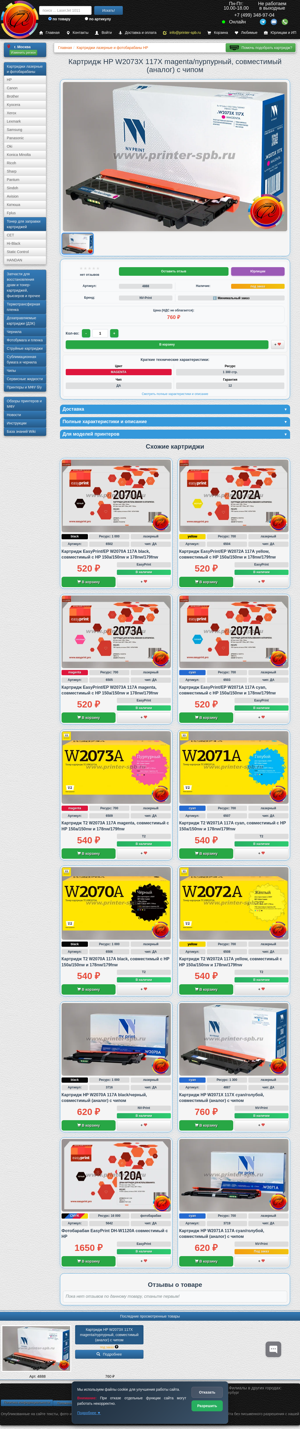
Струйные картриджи (25, 348)
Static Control (18, 252)
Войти (103, 32)
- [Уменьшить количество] (86, 333)
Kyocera (13, 105)
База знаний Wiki (21, 431)
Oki (9, 146)
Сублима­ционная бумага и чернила (22, 359)
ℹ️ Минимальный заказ (231, 298)
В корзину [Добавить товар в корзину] (167, 344)
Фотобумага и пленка (25, 340)
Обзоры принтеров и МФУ (24, 404)
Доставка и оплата (137, 32)
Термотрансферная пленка (23, 307)
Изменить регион (23, 52)
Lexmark (14, 121)
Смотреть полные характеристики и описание (175, 394)
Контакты (77, 32)
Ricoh (11, 163)
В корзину (88, 582)
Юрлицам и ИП (280, 32)
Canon (12, 88)
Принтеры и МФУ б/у (24, 387)
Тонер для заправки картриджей (23, 224)
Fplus (11, 213)
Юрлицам (257, 271)
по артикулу (98, 19)
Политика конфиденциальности (27, 1402)
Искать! (108, 10)
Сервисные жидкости (25, 379)
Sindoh (12, 188)
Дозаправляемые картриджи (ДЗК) (21, 320)
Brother (13, 96)
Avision (13, 196)
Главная (49, 32)
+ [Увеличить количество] (114, 333)
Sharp (11, 171)
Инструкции (17, 423)
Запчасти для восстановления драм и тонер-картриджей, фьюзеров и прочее (23, 285)
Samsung (14, 130)
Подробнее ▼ (89, 1413)
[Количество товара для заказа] (100, 333)
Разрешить (207, 1406)
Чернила (14, 332)
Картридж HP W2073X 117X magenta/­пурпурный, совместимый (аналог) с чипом (109, 1334)
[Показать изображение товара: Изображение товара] (77, 243)
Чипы (11, 370)
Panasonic (15, 138)
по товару (59, 19)
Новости (14, 415)
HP (9, 80)
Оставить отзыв (173, 271)
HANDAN (14, 260)
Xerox (11, 113)
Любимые (246, 32)
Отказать (207, 1392)
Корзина (217, 32)
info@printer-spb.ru (182, 32)
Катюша (13, 205)
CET (10, 235)
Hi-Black (13, 243)
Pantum (13, 180)
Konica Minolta (19, 155)
